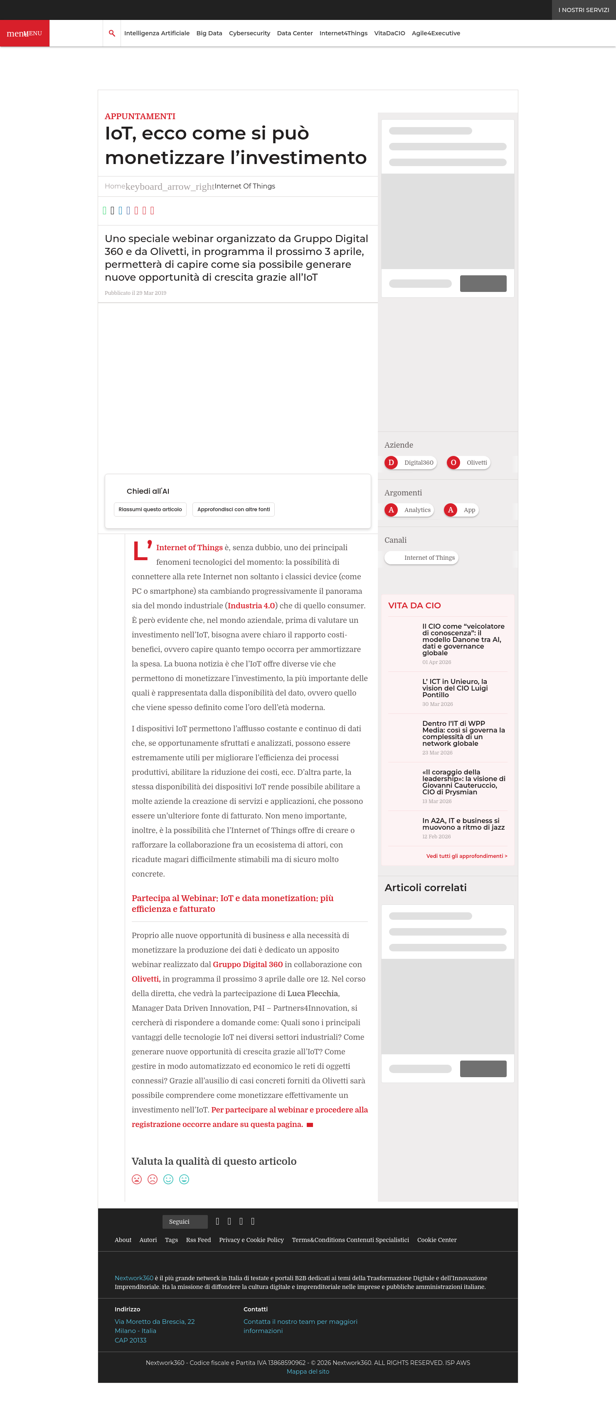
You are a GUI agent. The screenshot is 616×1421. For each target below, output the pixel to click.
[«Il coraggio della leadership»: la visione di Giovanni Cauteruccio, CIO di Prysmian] (448, 779)
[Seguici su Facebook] (259, 1251)
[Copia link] (168, 211)
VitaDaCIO (389, 33)
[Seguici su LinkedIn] (222, 1251)
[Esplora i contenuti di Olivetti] (471, 453)
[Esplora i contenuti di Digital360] (412, 453)
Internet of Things (166, 186)
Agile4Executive (436, 33)
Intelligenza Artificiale (157, 33)
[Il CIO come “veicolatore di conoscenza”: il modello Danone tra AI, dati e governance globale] (448, 637)
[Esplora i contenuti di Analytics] (411, 500)
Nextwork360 (134, 1307)
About (123, 1269)
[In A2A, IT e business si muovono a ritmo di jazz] (448, 821)
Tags (172, 1269)
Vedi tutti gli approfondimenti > (467, 849)
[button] (25, 33)
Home (115, 186)
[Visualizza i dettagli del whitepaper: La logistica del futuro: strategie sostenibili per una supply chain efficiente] (448, 150)
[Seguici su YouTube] (277, 1251)
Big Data (210, 33)
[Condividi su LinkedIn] (138, 211)
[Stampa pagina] (199, 211)
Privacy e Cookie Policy (257, 1269)
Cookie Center (452, 1269)
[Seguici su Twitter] (240, 1251)
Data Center (295, 33)
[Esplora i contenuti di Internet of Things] (424, 548)
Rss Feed (201, 1269)
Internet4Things (344, 33)
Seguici (185, 1252)
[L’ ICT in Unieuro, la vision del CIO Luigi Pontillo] (448, 685)
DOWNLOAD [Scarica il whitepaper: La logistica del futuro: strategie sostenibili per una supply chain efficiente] (479, 280)
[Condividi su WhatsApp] (108, 211)
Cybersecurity (249, 33)
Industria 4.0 (297, 606)
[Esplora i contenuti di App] (463, 500)
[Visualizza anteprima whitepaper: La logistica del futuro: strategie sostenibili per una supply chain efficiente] (448, 225)
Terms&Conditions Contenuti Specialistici (361, 1269)
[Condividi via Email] (183, 211)
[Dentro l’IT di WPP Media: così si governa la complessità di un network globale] (448, 730)
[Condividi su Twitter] (123, 211)
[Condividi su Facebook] (153, 211)
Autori (148, 1269)
